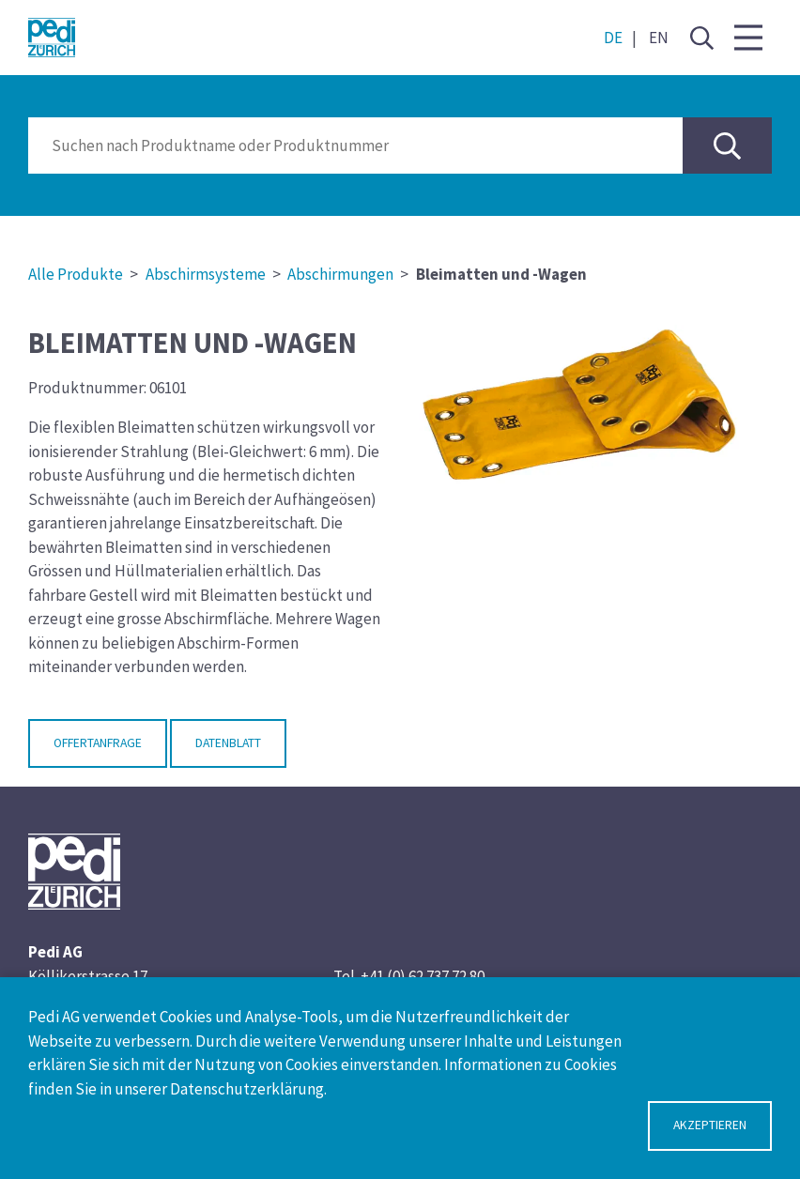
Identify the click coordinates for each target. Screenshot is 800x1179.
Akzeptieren (709, 1125)
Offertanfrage (98, 743)
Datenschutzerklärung (247, 1089)
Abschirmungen (340, 274)
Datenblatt (228, 743)
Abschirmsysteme (206, 274)
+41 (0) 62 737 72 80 (423, 976)
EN (659, 37)
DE (613, 37)
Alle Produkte (75, 274)
